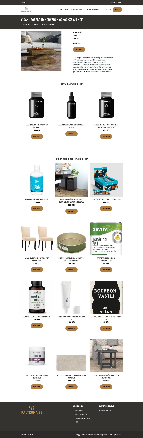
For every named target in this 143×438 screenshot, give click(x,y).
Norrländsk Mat (78, 10)
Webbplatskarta (115, 435)
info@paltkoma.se (115, 2)
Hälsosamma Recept (95, 10)
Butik (117, 10)
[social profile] (27, 2)
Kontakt (84, 435)
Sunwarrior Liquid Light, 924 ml (37, 199)
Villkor (90, 435)
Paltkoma (64, 10)
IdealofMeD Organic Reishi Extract (71, 125)
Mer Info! (79, 50)
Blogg (108, 10)
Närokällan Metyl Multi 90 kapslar (37, 317)
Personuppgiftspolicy (101, 435)
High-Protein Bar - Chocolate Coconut (106, 199)
